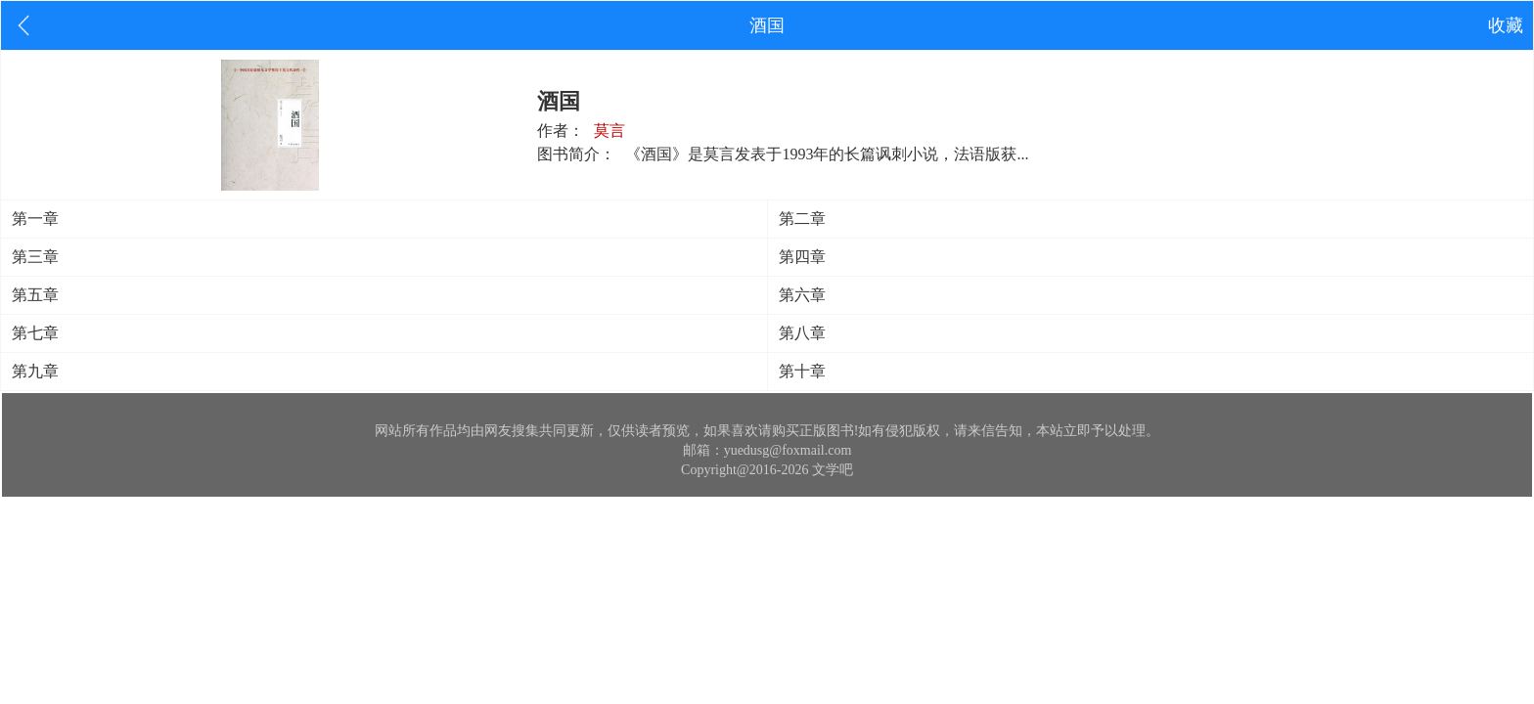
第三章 (35, 256)
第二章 (802, 218)
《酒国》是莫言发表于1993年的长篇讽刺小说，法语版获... (826, 154)
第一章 (35, 218)
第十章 (802, 371)
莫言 (609, 130)
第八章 (802, 333)
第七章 (35, 333)
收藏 (1505, 25)
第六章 (802, 294)
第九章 (35, 371)
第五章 (35, 294)
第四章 (802, 256)
